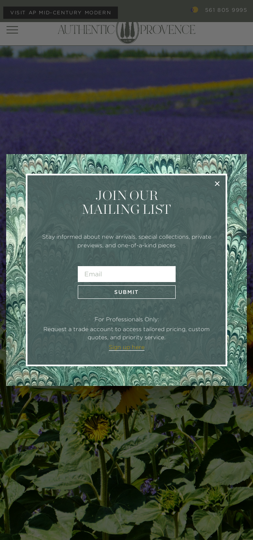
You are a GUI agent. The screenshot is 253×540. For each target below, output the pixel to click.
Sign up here (127, 347)
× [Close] (217, 183)
